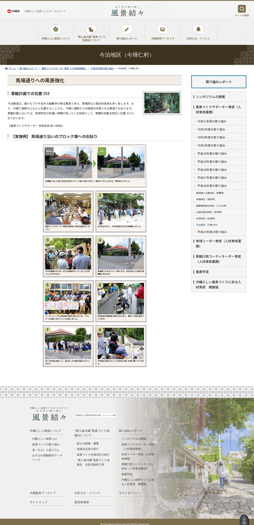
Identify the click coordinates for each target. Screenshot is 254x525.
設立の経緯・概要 (88, 439)
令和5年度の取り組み (211, 129)
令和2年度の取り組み (211, 145)
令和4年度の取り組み (211, 137)
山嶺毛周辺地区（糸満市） (210, 212)
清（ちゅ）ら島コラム (46, 445)
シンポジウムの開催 (210, 96)
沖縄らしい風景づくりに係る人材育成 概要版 (218, 284)
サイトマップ (38, 498)
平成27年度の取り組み (212, 177)
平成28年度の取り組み (212, 169)
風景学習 (202, 271)
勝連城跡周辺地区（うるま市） (212, 205)
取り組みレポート (127, 38)
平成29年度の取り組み (212, 161)
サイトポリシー (129, 488)
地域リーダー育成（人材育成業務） (218, 243)
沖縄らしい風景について (55, 38)
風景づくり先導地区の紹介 (93, 450)
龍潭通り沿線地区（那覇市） (211, 192)
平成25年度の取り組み (212, 232)
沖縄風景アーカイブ (162, 38)
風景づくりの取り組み (46, 440)
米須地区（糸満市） (206, 218)
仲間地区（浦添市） (206, 199)
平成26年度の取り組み (212, 185)
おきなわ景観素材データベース (47, 453)
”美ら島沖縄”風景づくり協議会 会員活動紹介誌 (93, 457)
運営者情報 (81, 498)
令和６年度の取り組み (212, 121)
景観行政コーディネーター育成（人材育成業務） (218, 259)
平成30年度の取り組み (212, 153)
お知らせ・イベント (198, 38)
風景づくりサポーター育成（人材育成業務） (218, 109)
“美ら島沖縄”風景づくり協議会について (91, 38)
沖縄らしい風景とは (44, 434)
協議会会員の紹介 (88, 444)
